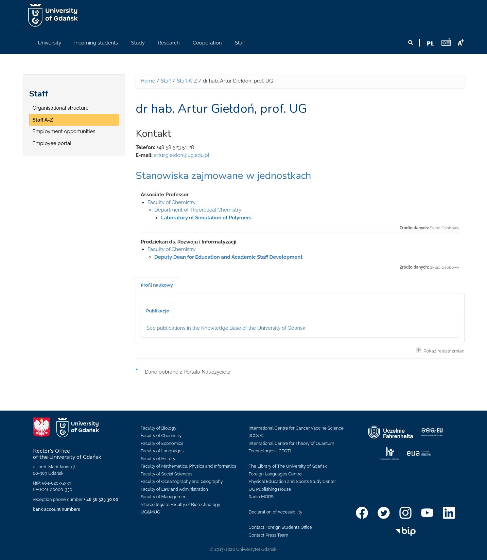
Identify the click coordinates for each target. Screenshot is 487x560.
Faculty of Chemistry (171, 202)
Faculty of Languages (162, 450)
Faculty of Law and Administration (174, 489)
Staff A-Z (43, 120)
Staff (38, 93)
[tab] (157, 285)
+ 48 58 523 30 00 (101, 499)
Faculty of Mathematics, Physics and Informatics (188, 466)
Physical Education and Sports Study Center (292, 481)
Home (148, 81)
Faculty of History (158, 458)
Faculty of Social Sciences (166, 473)
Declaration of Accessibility (275, 511)
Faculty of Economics (162, 443)
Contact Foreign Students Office (280, 527)
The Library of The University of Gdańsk (288, 466)
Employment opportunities (64, 131)
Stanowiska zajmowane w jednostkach (223, 176)
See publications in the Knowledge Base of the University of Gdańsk (226, 328)
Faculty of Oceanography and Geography (182, 481)
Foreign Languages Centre (275, 473)
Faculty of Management (164, 496)
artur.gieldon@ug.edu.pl (181, 155)
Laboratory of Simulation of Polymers (206, 218)
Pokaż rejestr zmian (440, 350)
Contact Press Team (269, 535)
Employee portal (52, 143)
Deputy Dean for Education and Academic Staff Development (228, 257)
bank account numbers (56, 509)
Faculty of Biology (158, 428)
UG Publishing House (270, 489)
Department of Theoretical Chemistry (197, 210)
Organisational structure (61, 108)
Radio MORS (261, 496)
